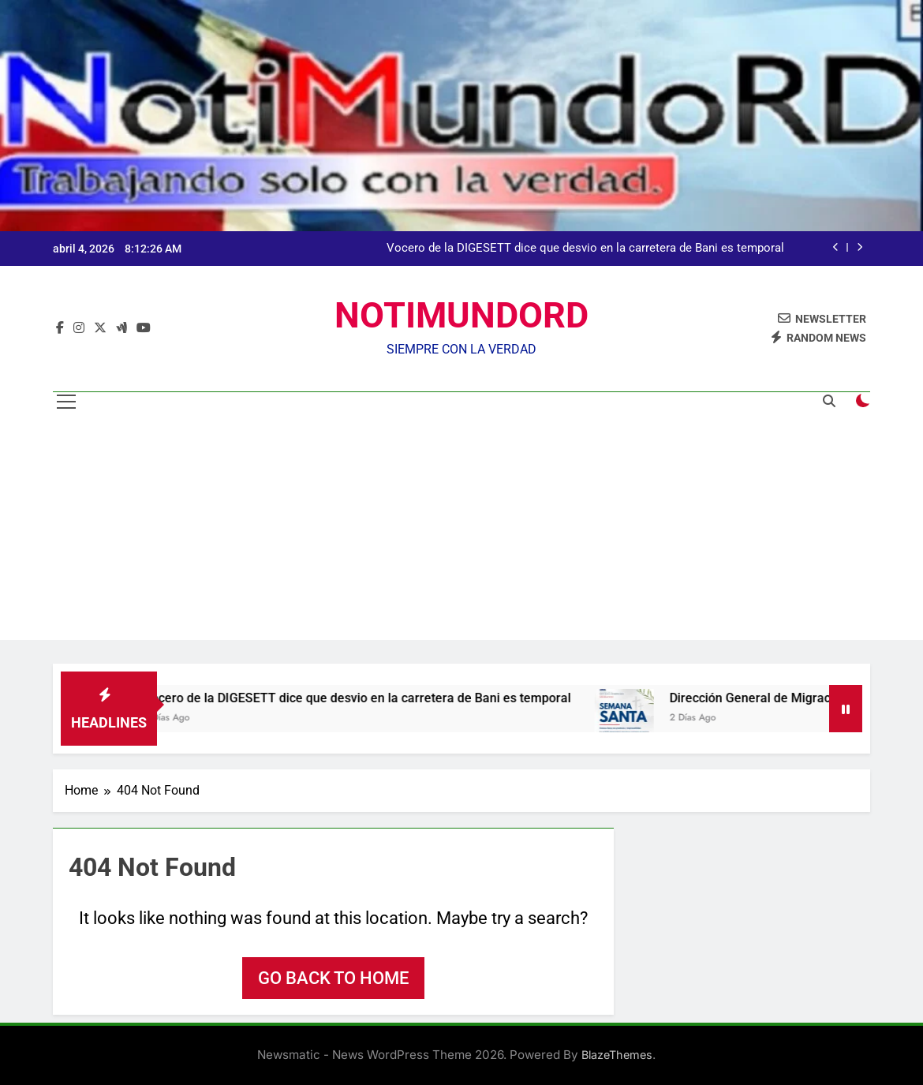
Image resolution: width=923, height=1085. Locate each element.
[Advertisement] (461, 529)
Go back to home (333, 978)
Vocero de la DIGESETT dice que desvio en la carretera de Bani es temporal (585, 248)
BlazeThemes (616, 1054)
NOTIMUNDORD (461, 315)
